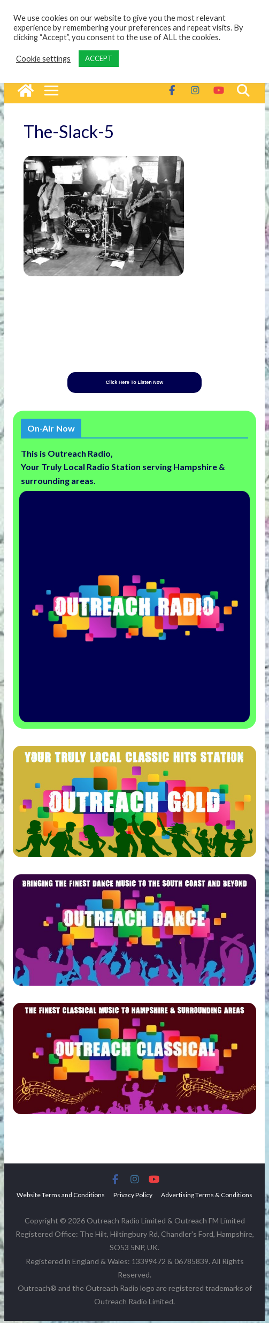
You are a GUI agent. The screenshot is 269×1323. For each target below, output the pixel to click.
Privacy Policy (132, 1197)
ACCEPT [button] (98, 58)
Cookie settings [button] (43, 58)
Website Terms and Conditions (61, 1197)
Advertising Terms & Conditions (206, 1197)
